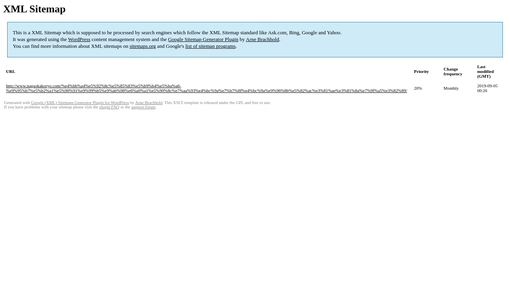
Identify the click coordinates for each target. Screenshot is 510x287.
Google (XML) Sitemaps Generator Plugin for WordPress (80, 102)
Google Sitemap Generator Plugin (203, 39)
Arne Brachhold (262, 39)
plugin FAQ (109, 107)
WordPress (79, 39)
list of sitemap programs (210, 46)
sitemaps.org (142, 46)
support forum (143, 107)
